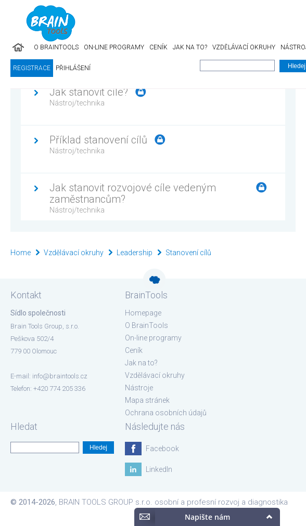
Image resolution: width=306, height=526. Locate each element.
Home (20, 252)
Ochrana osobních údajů (166, 413)
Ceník (158, 47)
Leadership (134, 252)
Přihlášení (73, 68)
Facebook (162, 448)
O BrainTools (56, 47)
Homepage (143, 313)
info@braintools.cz (59, 376)
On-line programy (114, 47)
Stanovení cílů (188, 252)
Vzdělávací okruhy (243, 47)
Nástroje (139, 388)
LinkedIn (159, 469)
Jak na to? (190, 47)
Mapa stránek (147, 400)
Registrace (31, 68)
